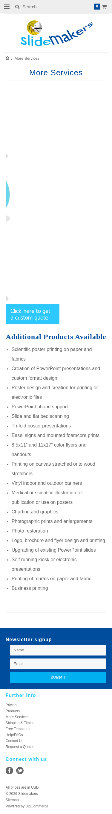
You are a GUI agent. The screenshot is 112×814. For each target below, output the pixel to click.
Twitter (20, 770)
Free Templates (18, 729)
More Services (17, 717)
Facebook (9, 770)
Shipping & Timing (20, 723)
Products (13, 711)
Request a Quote (19, 747)
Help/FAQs (14, 735)
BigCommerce (36, 806)
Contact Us (14, 741)
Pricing (11, 705)
